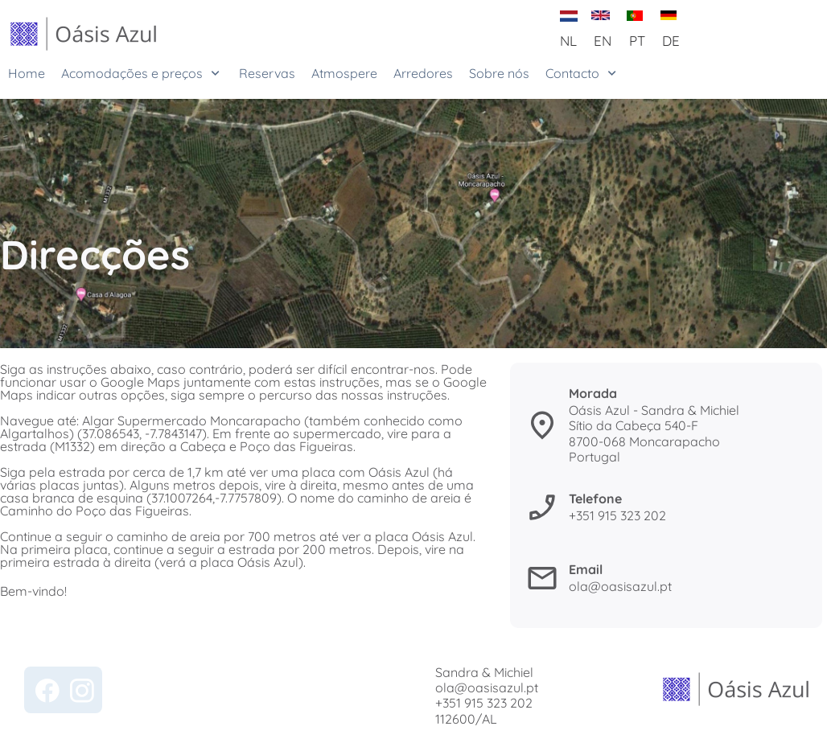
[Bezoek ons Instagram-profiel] (82, 691)
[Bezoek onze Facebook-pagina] (47, 691)
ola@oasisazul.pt (486, 687)
